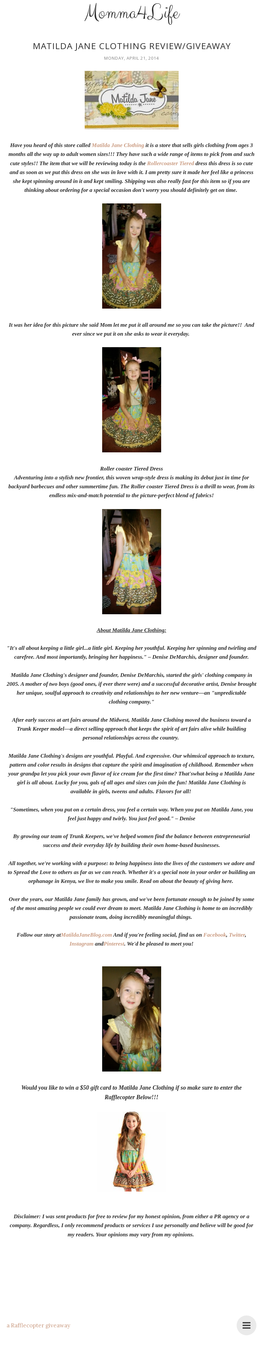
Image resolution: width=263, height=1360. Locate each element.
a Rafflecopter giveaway (38, 1325)
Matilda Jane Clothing (118, 145)
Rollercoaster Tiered (170, 163)
